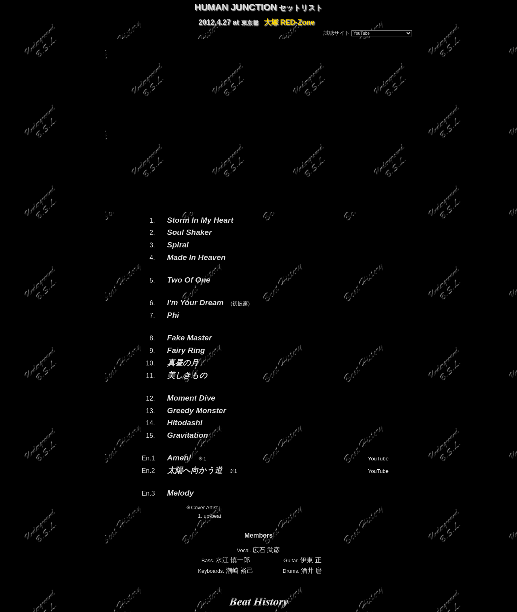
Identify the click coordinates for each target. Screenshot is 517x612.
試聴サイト (337, 33)
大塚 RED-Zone (289, 22)
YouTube (378, 459)
